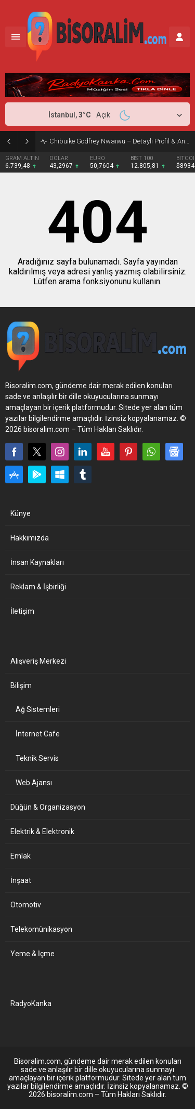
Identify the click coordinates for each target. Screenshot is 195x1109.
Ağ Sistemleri (38, 709)
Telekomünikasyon (41, 929)
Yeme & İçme (32, 953)
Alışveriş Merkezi (38, 661)
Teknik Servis (37, 758)
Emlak (20, 856)
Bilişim (21, 685)
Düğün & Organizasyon (47, 807)
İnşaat (20, 880)
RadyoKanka (30, 1003)
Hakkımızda (29, 538)
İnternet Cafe (38, 734)
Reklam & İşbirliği (38, 587)
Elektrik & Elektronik (42, 831)
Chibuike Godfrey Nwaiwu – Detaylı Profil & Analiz (119, 141)
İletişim (22, 611)
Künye (20, 513)
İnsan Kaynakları (37, 562)
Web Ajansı (34, 782)
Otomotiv (25, 905)
